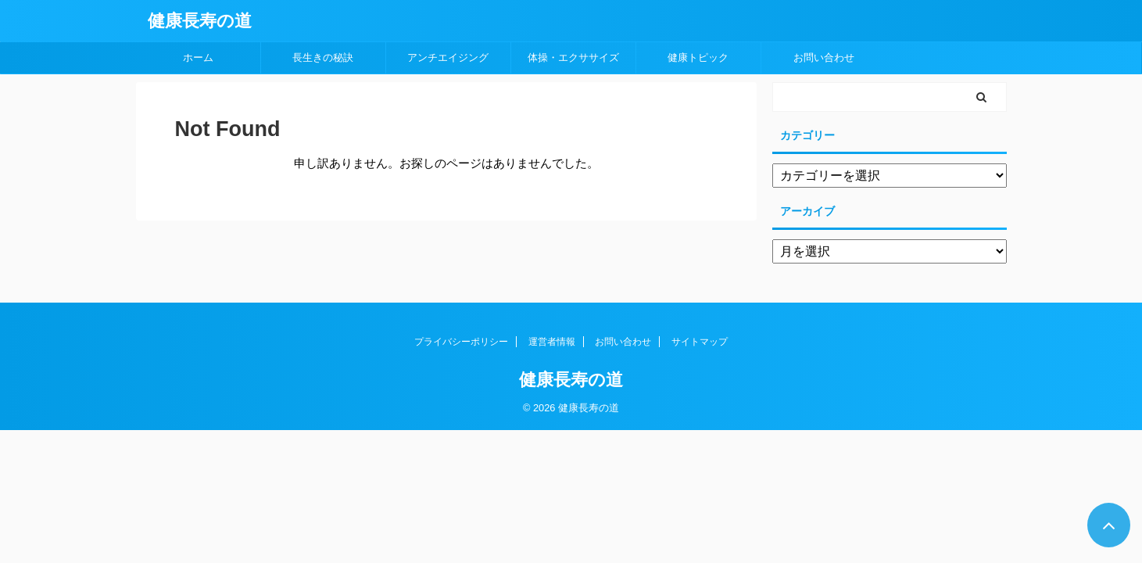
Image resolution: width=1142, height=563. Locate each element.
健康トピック (698, 57)
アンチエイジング (448, 57)
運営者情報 (551, 341)
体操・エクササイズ (573, 57)
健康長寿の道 (200, 20)
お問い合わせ (823, 57)
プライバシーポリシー (461, 341)
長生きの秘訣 (322, 57)
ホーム (198, 57)
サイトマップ (699, 341)
